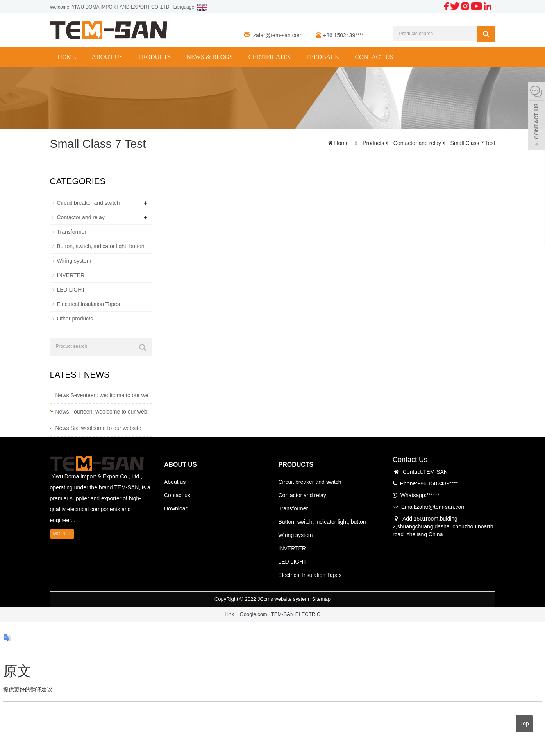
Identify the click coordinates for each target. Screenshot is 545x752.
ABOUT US (180, 464)
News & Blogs (209, 57)
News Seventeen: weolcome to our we (101, 395)
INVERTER (71, 275)
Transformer (72, 232)
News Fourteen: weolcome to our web (101, 411)
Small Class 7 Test (472, 143)
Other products (75, 318)
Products (154, 57)
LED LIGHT (71, 289)
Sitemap (321, 599)
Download (176, 508)
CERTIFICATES (269, 57)
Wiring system (74, 261)
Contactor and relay (417, 143)
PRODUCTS (296, 464)
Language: (190, 7)
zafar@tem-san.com (277, 35)
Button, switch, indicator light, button (101, 246)
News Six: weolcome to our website (98, 428)
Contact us (374, 57)
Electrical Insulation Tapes (88, 304)
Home (67, 57)
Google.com (253, 614)
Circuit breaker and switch (88, 203)
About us (107, 57)
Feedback (322, 57)
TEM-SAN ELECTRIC (295, 614)
